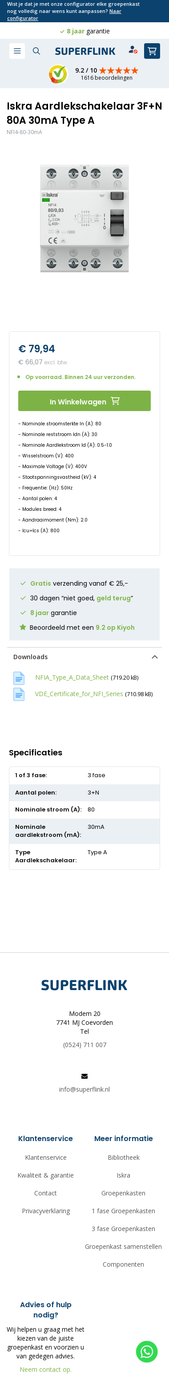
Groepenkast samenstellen (123, 1246)
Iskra (123, 1175)
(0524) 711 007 (84, 1044)
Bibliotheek (124, 1157)
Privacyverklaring (46, 1211)
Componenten (123, 1264)
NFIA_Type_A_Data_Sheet (72, 677)
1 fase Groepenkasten (123, 1211)
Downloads (30, 656)
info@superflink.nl (84, 1089)
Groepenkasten (123, 1193)
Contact (45, 1193)
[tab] (84, 656)
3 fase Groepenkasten (123, 1228)
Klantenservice (46, 1157)
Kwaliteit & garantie (45, 1175)
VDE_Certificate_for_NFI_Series (79, 693)
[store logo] (85, 51)
